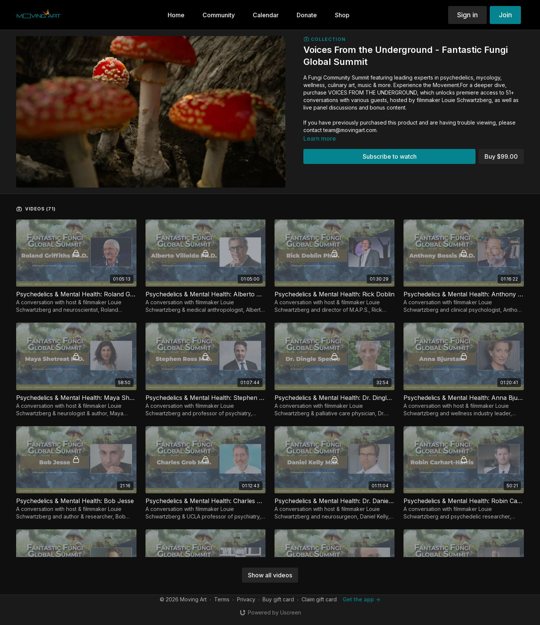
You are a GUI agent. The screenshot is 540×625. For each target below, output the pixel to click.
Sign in (467, 15)
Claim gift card (319, 599)
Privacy (246, 599)
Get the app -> (361, 599)
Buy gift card (278, 599)
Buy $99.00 (501, 156)
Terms (222, 599)
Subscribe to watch (390, 156)
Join (505, 15)
